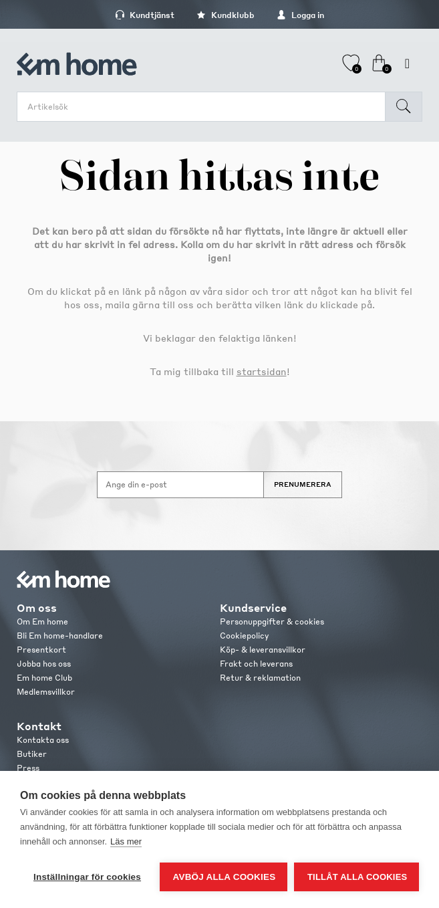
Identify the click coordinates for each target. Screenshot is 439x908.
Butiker (32, 754)
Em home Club (44, 678)
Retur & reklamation (260, 678)
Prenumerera (302, 484)
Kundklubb (225, 15)
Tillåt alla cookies (357, 877)
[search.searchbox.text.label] (204, 107)
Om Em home (42, 621)
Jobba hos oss (44, 664)
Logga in (300, 15)
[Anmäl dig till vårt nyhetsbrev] (180, 484)
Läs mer (126, 841)
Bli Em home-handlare (60, 636)
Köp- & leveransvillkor (262, 650)
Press (28, 768)
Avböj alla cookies (224, 877)
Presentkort (41, 650)
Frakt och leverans (256, 664)
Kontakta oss (43, 740)
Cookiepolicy (244, 636)
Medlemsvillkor (46, 692)
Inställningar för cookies (87, 877)
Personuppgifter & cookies (272, 621)
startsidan (262, 371)
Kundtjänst (144, 15)
